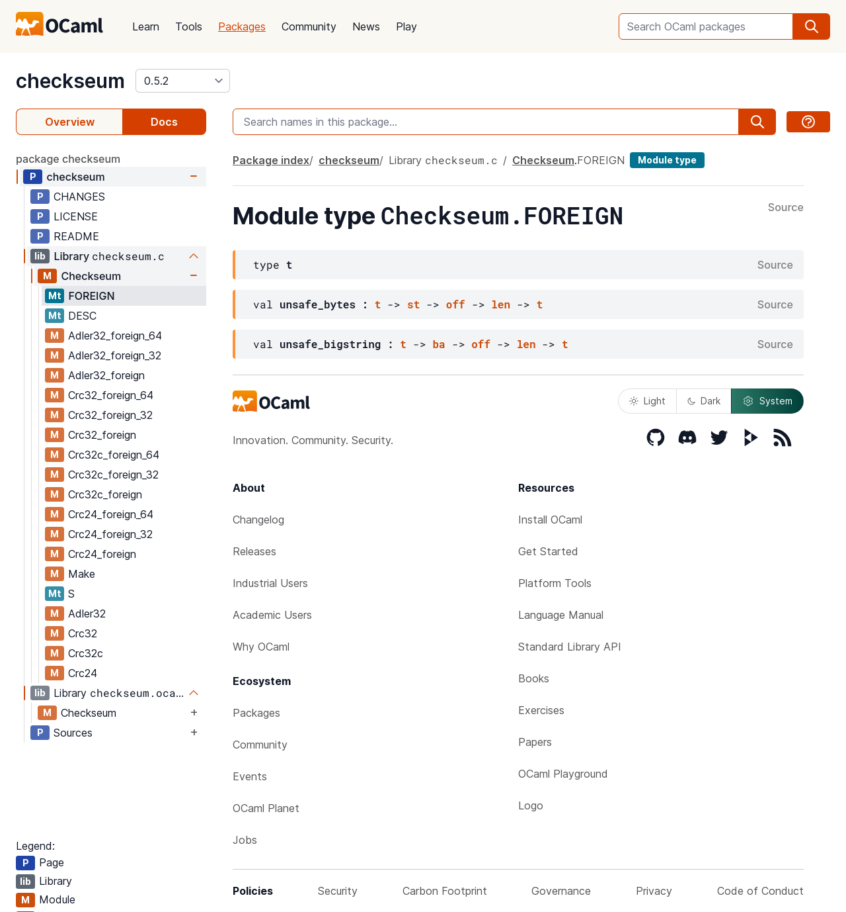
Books (533, 678)
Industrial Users (270, 583)
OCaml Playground (563, 773)
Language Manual (560, 614)
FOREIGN (91, 295)
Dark (703, 400)
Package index (271, 160)
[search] (811, 26)
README (76, 236)
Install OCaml (550, 519)
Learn (145, 26)
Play (406, 26)
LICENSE (76, 216)
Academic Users (272, 614)
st (413, 304)
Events (250, 776)
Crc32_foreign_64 (110, 395)
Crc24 (82, 673)
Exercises (541, 710)
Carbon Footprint (445, 890)
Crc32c (85, 653)
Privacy (654, 890)
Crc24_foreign (102, 554)
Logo (530, 805)
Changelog (258, 519)
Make (81, 573)
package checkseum (68, 158)
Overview (70, 121)
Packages (242, 26)
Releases (254, 551)
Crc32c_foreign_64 (113, 454)
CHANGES (79, 196)
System (767, 401)
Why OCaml (261, 646)
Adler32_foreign (106, 375)
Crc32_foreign (102, 434)
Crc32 (82, 633)
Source (786, 208)
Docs (164, 121)
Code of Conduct (760, 890)
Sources (73, 732)
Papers (535, 742)
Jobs (245, 839)
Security (338, 890)
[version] (182, 81)
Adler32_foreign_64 (115, 335)
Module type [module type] (667, 159)
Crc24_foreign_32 (110, 534)
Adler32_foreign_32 (114, 355)
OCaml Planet (266, 808)
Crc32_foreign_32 (110, 415)
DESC (82, 315)
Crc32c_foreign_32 (113, 474)
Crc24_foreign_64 (110, 514)
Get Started (548, 551)
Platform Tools (555, 583)
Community (309, 26)
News (366, 26)
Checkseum (91, 276)
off (455, 304)
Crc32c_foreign (105, 494)
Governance (561, 890)
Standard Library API (569, 646)
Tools (188, 26)
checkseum (70, 81)
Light (647, 400)
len (500, 304)
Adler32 (87, 613)
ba (438, 344)
